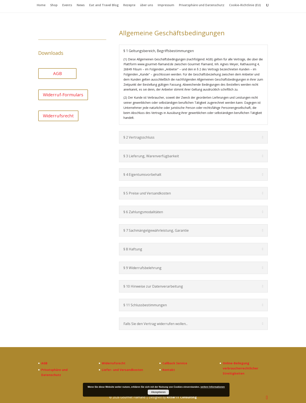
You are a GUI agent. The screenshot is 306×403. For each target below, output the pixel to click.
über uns (146, 5)
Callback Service (174, 363)
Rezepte (129, 5)
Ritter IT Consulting (182, 397)
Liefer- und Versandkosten (122, 370)
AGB (57, 73)
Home (41, 5)
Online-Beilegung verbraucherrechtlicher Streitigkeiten (240, 368)
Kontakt (168, 370)
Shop (54, 5)
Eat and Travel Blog (104, 5)
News (81, 5)
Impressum (166, 5)
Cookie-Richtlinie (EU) (245, 5)
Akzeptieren (158, 392)
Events (67, 5)
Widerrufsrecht (58, 116)
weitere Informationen (213, 387)
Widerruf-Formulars (63, 95)
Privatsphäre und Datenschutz (201, 5)
